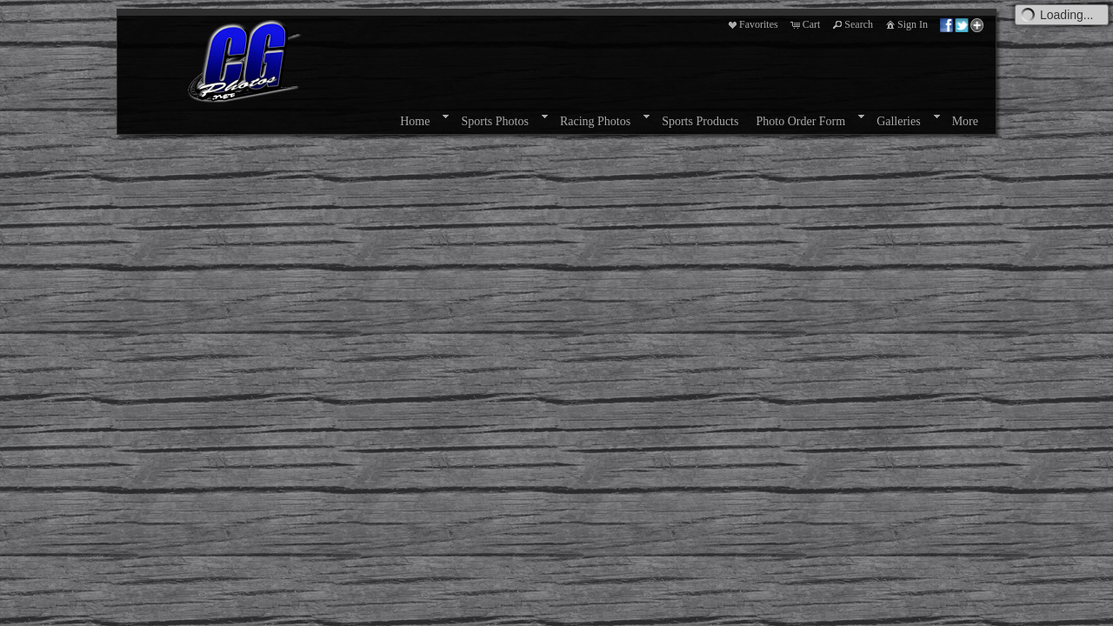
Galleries (898, 121)
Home (415, 121)
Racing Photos (595, 121)
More (965, 121)
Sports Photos (494, 121)
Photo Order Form (800, 121)
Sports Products (700, 121)
